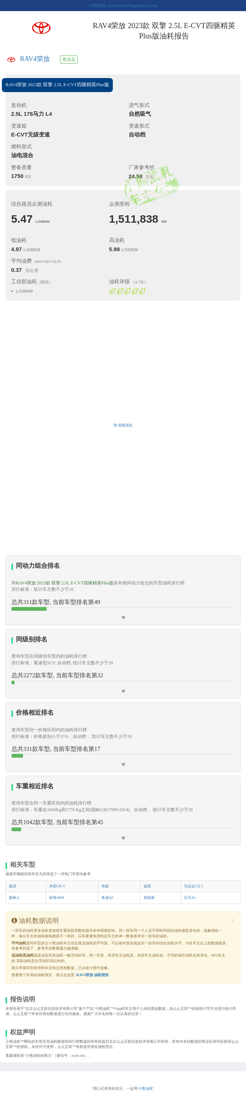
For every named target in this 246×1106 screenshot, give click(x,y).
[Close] (232, 920)
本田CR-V (57, 886)
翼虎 (12, 886)
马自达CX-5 (193, 886)
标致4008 (56, 898)
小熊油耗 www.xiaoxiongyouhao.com (122, 5)
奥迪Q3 (107, 898)
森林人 (14, 898)
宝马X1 (190, 898)
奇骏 (105, 886)
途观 (147, 886)
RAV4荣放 (35, 59)
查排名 (68, 59)
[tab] (123, 590)
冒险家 (149, 898)
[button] (123, 737)
